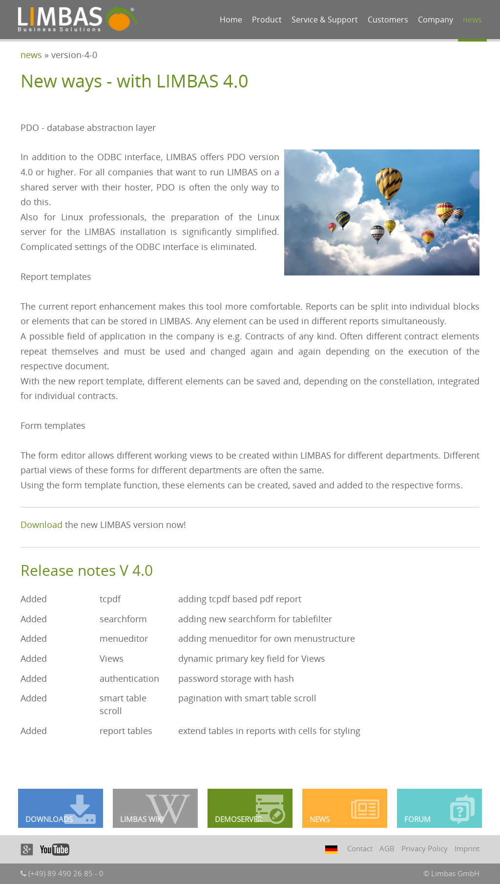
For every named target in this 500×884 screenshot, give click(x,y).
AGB (387, 848)
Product (267, 19)
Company (435, 19)
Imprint (467, 848)
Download (41, 524)
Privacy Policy (424, 848)
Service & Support (325, 19)
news (472, 19)
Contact (360, 848)
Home (231, 19)
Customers (388, 19)
